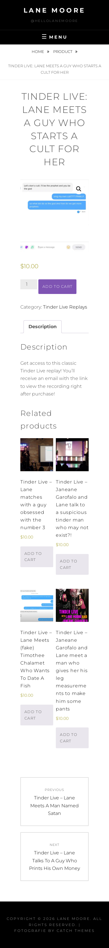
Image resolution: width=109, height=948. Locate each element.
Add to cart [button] (33, 556)
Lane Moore (55, 10)
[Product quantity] (28, 284)
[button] (79, 189)
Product (63, 51)
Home (38, 51)
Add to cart (57, 286)
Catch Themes (76, 930)
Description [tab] (42, 326)
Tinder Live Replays (65, 307)
